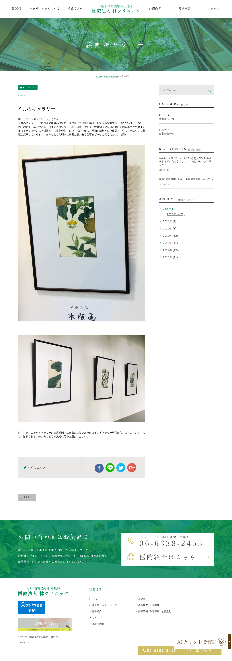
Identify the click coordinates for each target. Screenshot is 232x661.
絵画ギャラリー (111, 76)
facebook (99, 470)
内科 (94, 620)
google (131, 470)
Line (110, 470)
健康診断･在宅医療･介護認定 (154, 614)
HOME (99, 76)
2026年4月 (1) (176, 214)
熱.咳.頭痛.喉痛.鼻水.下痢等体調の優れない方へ (186, 179)
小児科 (142, 601)
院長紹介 (97, 614)
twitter (120, 470)
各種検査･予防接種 (149, 607)
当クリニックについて (104, 607)
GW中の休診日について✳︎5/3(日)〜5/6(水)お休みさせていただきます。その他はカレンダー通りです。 (185, 161)
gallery (28, 87)
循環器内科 (98, 626)
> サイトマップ (24, 646)
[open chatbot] (202, 641)
